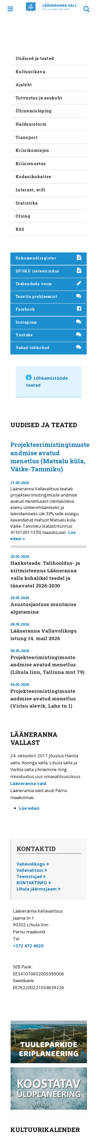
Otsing (23, 216)
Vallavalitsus (30, 870)
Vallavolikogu (31, 864)
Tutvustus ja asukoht (39, 98)
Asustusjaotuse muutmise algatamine (43, 608)
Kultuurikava (30, 71)
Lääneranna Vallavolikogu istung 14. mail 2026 (43, 634)
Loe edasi (29, 808)
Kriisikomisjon (32, 150)
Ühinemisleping (33, 110)
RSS (20, 229)
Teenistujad (29, 876)
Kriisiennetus (31, 163)
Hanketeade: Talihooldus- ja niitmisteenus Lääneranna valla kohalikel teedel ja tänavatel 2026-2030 (45, 574)
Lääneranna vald (28, 783)
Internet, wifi (30, 189)
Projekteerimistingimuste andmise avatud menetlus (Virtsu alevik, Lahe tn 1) (43, 698)
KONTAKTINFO (32, 883)
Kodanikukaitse (33, 176)
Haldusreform (31, 124)
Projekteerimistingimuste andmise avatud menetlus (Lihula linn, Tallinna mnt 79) (47, 664)
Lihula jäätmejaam (37, 889)
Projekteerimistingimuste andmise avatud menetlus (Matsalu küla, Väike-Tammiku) (49, 456)
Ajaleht (24, 84)
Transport (27, 137)
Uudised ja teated (35, 58)
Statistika (27, 203)
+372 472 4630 (28, 946)
